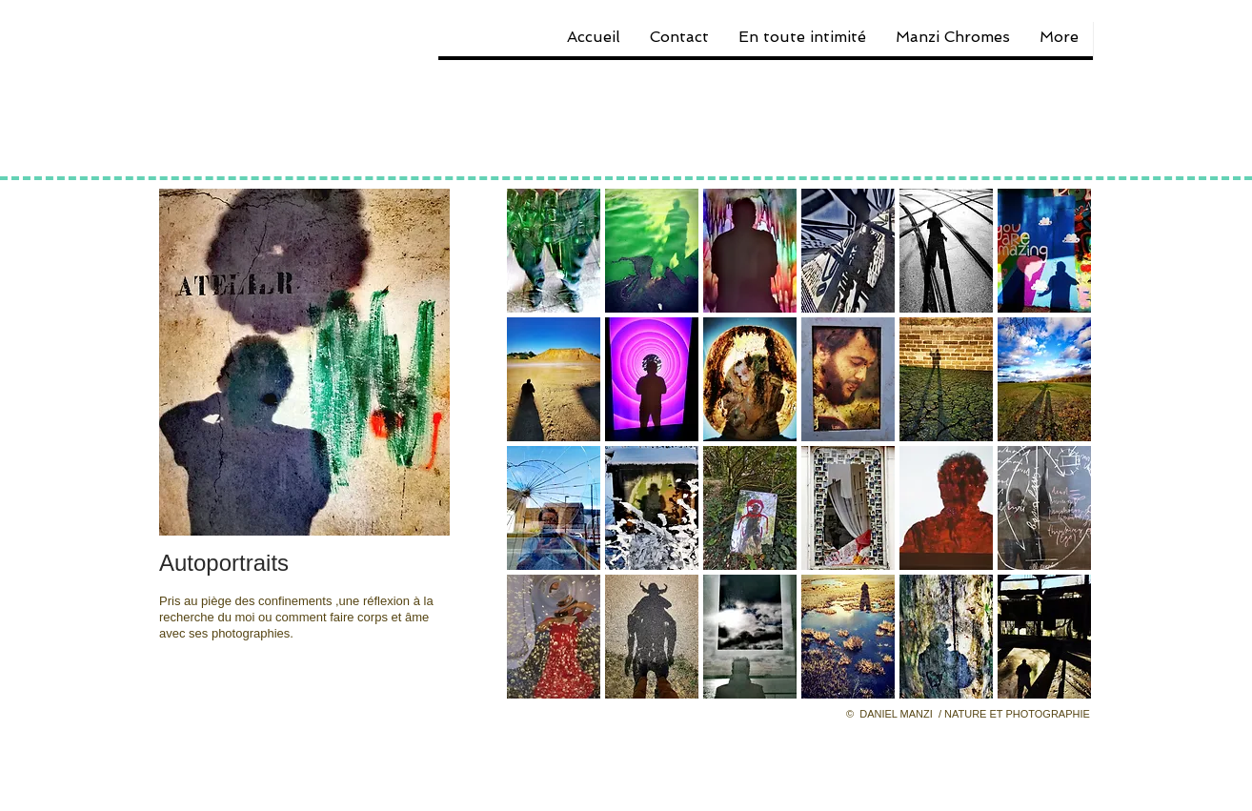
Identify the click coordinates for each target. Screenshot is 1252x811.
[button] (553, 251)
